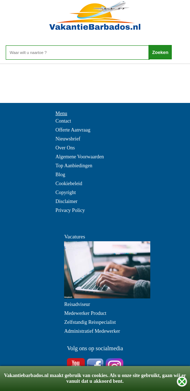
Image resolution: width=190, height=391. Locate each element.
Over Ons (65, 147)
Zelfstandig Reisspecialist (90, 322)
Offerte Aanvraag (72, 130)
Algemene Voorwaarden (79, 156)
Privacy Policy (70, 210)
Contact (63, 121)
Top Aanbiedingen (73, 165)
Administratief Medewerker (92, 331)
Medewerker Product (85, 313)
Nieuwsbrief (67, 139)
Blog (60, 174)
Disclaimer (66, 201)
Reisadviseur (77, 304)
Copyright (65, 192)
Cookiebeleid (68, 183)
